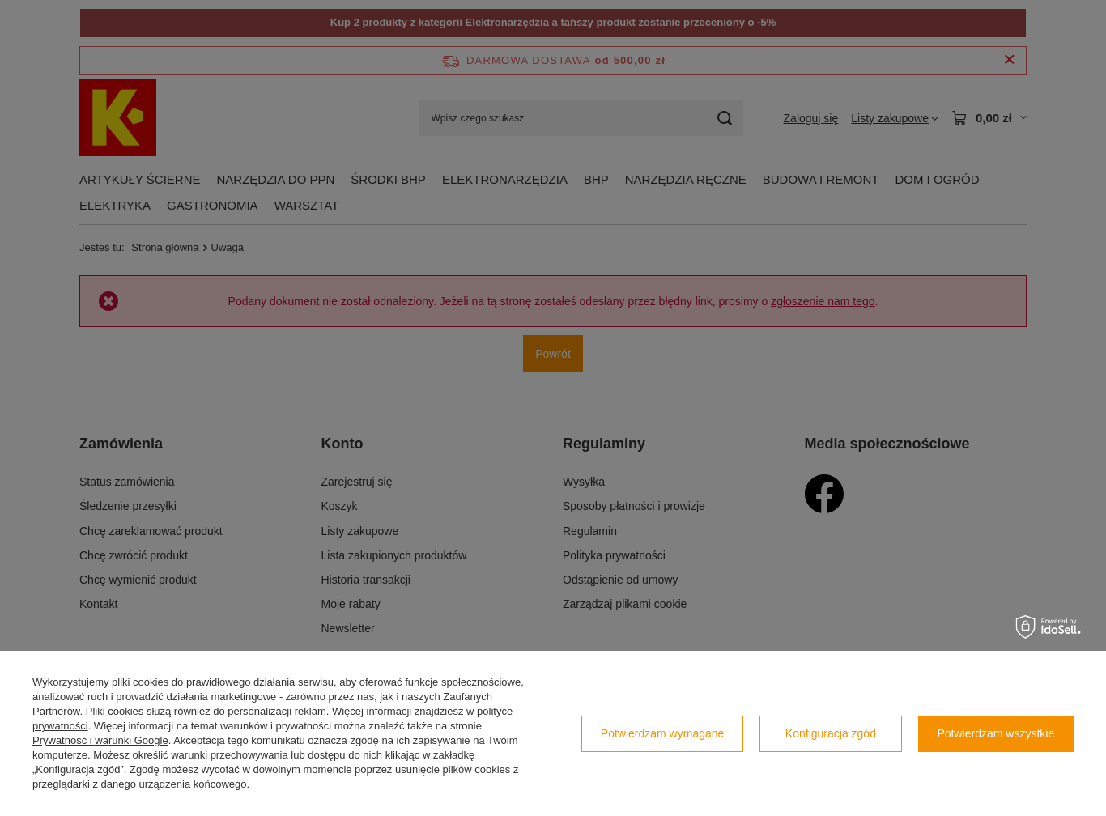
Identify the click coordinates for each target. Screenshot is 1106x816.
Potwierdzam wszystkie (996, 733)
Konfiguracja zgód (830, 733)
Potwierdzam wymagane (663, 733)
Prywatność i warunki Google (100, 740)
